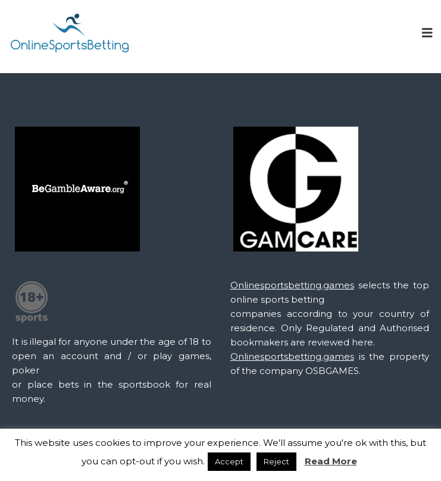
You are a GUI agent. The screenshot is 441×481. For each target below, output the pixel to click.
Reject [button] (276, 461)
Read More (331, 461)
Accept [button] (229, 461)
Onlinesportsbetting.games (292, 285)
